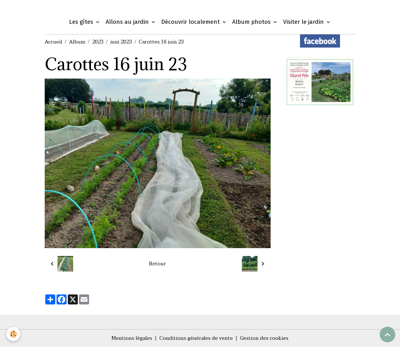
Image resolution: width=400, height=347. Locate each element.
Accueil (53, 42)
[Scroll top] (387, 334)
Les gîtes (82, 21)
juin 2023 (121, 42)
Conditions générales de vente (196, 338)
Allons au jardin (128, 21)
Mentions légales (132, 338)
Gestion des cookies (264, 338)
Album (77, 42)
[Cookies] (13, 334)
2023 (97, 42)
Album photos (252, 21)
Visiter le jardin (304, 21)
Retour (157, 263)
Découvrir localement (191, 21)
